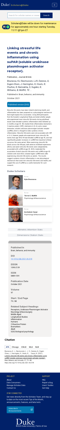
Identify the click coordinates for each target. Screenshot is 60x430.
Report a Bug (47, 383)
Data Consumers (13, 383)
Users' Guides (47, 385)
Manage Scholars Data (16, 385)
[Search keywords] (23, 15)
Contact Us (11, 388)
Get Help (45, 388)
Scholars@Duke (19, 5)
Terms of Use (41, 426)
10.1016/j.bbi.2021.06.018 (21, 259)
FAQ (43, 380)
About (9, 380)
